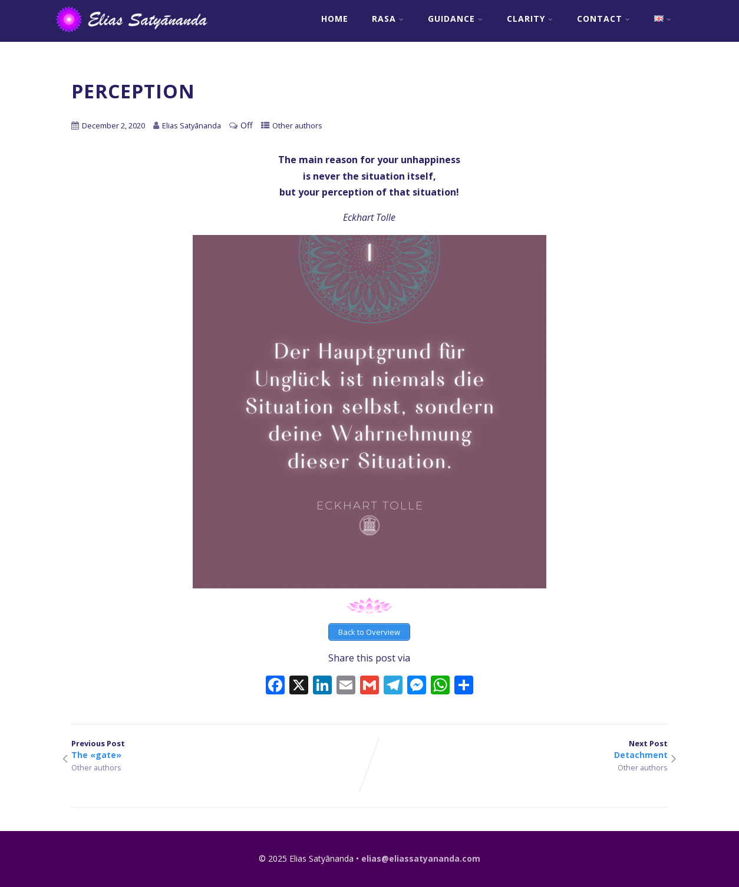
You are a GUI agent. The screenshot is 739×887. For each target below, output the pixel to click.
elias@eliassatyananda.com (420, 858)
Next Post (519, 749)
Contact (604, 18)
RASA (388, 18)
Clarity (530, 18)
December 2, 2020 (113, 125)
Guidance (455, 18)
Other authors (297, 125)
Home (334, 18)
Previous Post (220, 749)
